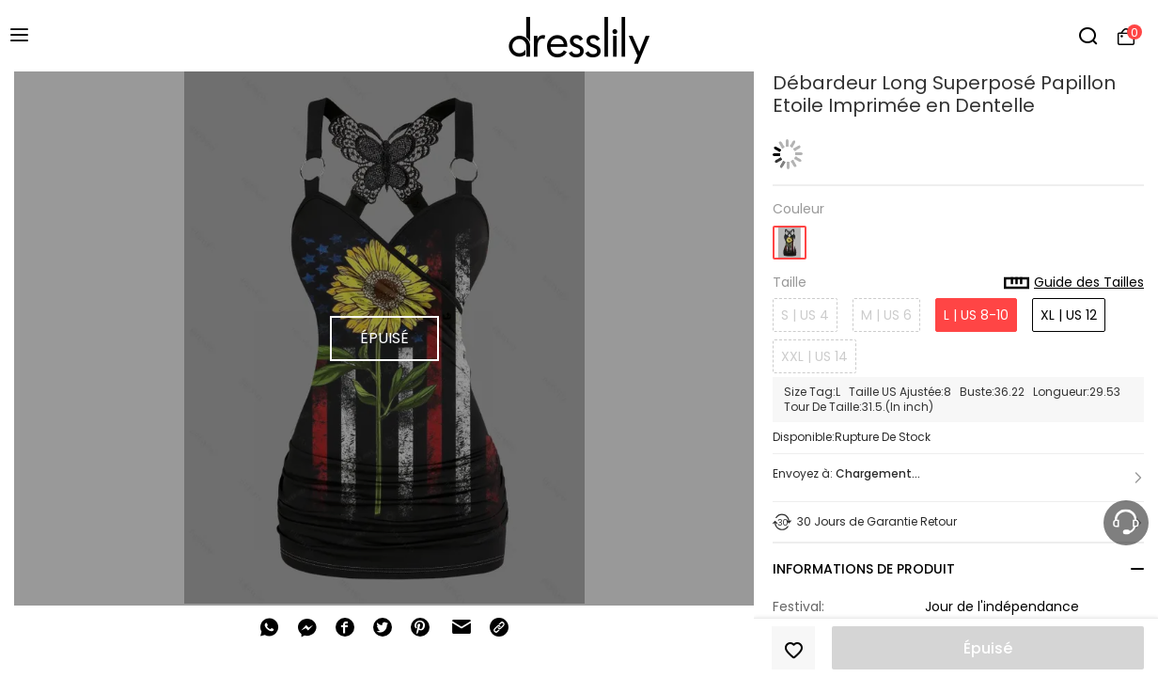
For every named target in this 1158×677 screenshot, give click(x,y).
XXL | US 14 (814, 356)
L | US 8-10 (976, 315)
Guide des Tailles (1074, 283)
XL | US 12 (1069, 315)
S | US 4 (805, 315)
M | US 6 (886, 315)
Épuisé (987, 648)
